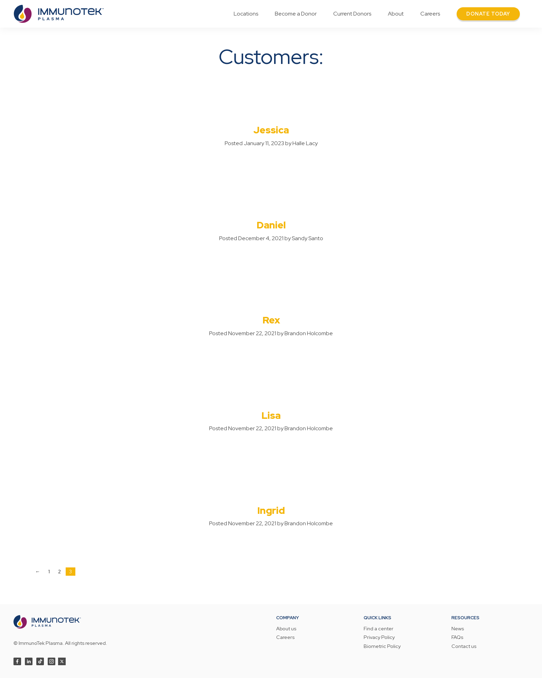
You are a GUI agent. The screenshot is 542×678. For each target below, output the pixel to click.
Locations (246, 13)
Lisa (271, 415)
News (457, 629)
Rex (271, 320)
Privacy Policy (379, 637)
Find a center (378, 629)
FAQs (457, 637)
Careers (430, 13)
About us (286, 629)
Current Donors (352, 13)
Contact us (463, 646)
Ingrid (271, 510)
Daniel (271, 225)
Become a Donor (296, 13)
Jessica (271, 129)
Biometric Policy (382, 646)
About (396, 13)
